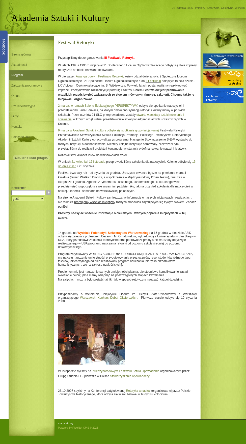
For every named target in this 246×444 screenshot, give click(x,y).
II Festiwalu (153, 81)
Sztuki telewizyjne (23, 106)
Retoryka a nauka (137, 391)
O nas (15, 96)
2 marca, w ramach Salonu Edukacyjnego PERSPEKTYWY (98, 105)
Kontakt (16, 126)
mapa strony (65, 423)
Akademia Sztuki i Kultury (60, 18)
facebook (4, 46)
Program (17, 75)
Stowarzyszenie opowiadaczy (130, 376)
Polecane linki (20, 137)
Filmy (15, 116)
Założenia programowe (26, 85)
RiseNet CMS (80, 427)
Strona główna (21, 54)
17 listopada (97, 161)
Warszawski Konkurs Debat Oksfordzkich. (109, 297)
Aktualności (19, 65)
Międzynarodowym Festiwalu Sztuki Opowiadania (126, 371)
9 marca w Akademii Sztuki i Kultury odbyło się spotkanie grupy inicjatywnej (108, 130)
